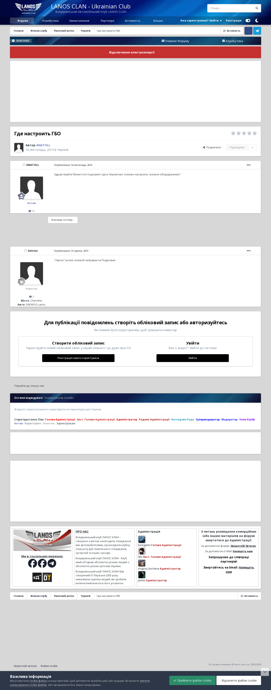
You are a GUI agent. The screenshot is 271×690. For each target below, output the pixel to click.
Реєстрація (233, 20)
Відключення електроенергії (132, 52)
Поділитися (212, 147)
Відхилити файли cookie (239, 680)
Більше (158, 20)
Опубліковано (73, 164)
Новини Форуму (196, 41)
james (141, 580)
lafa (140, 557)
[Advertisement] (135, 91)
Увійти (192, 358)
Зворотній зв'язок (25, 666)
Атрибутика (50, 20)
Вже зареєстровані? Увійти (201, 21)
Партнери (107, 20)
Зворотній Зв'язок (243, 546)
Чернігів (62, 150)
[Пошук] (221, 8)
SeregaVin (144, 545)
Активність (132, 20)
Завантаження (79, 20)
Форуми (23, 20)
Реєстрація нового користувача (78, 358)
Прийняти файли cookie (192, 680)
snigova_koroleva (148, 568)
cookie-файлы (38, 681)
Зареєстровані (65, 423)
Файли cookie (49, 666)
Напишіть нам (243, 551)
